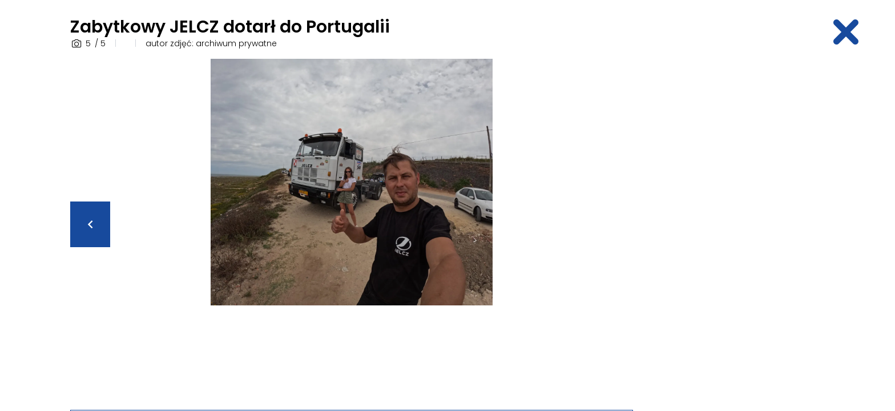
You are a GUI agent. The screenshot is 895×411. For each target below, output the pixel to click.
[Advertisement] (735, 230)
